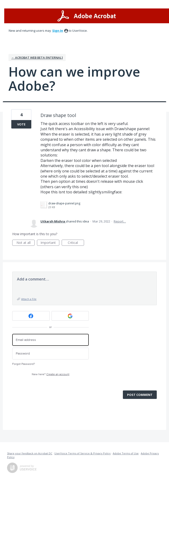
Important (49, 243)
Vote (21, 124)
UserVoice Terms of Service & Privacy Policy (82, 453)
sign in (57, 30)
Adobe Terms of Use (126, 453)
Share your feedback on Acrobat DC (29, 453)
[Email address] (50, 340)
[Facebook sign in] (31, 316)
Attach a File (28, 299)
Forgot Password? (23, 364)
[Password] (50, 354)
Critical (76, 243)
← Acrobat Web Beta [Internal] (37, 57)
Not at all (25, 243)
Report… (120, 221)
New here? (50, 374)
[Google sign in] (70, 316)
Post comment (140, 395)
